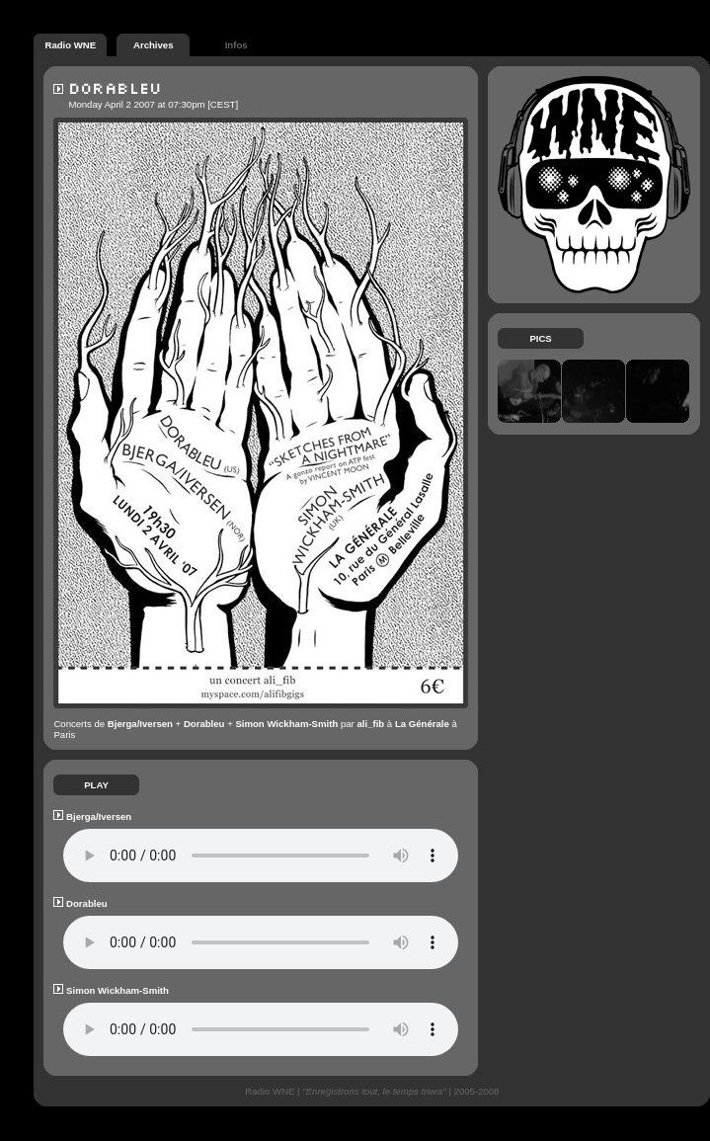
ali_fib (370, 723)
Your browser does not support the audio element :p (260, 855)
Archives (153, 42)
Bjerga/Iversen (140, 723)
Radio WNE (70, 42)
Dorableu (204, 723)
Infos (236, 42)
